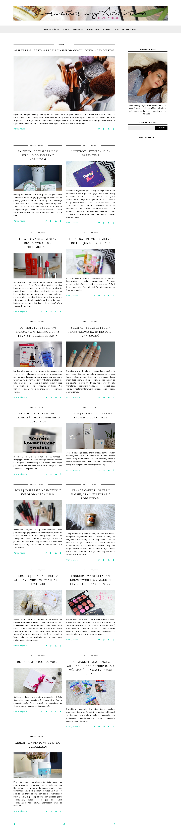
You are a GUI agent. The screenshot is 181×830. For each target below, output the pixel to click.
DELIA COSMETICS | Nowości (38, 661)
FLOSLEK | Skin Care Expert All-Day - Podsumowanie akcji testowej (38, 580)
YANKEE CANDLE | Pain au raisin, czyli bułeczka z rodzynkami (90, 494)
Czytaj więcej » (20, 129)
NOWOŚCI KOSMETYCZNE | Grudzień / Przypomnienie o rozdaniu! (38, 417)
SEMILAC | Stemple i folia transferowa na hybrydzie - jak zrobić (91, 331)
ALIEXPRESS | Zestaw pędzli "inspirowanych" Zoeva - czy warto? (64, 50)
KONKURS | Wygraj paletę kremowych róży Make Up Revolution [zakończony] (91, 580)
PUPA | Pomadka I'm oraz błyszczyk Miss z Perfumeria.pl (38, 243)
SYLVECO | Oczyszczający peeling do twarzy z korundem (38, 155)
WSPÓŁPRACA (93, 29)
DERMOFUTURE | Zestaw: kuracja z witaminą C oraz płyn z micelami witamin (37, 331)
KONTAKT (107, 29)
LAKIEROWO (78, 29)
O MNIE (66, 29)
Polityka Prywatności (126, 29)
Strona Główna (51, 29)
